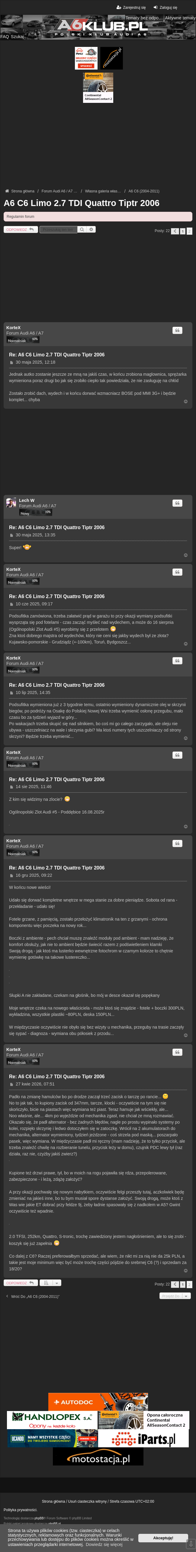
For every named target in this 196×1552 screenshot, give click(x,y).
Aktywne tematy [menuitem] (180, 17)
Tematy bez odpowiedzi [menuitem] (144, 17)
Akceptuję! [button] (163, 1538)
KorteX (13, 327)
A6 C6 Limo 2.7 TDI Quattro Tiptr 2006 (81, 203)
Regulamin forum (20, 216)
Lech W (26, 500)
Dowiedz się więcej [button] (104, 1544)
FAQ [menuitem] (4, 36)
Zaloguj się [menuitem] (164, 7)
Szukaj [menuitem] (17, 36)
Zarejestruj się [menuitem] (130, 7)
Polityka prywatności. (20, 1510)
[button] (175, 231)
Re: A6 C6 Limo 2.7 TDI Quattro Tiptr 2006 (57, 354)
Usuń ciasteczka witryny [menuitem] (87, 1501)
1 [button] (183, 231)
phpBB (38, 1518)
